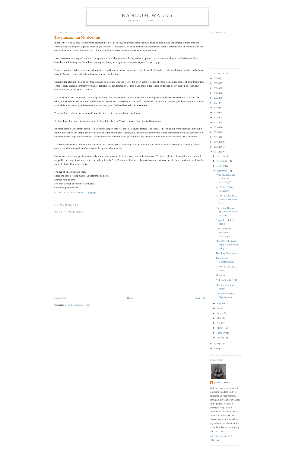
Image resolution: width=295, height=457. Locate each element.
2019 (216, 112)
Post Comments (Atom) (79, 304)
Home (130, 297)
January (221, 337)
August (220, 303)
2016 (216, 127)
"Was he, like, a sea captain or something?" (225, 178)
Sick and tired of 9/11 (226, 280)
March (220, 327)
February (221, 332)
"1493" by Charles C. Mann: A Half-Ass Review (226, 199)
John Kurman (222, 383)
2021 (216, 102)
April (220, 322)
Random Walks (147, 15)
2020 (216, 107)
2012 (216, 146)
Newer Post (60, 297)
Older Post (200, 297)
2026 (216, 78)
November (222, 160)
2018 (216, 117)
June (219, 313)
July (219, 308)
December (222, 156)
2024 (216, 88)
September (222, 170)
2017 (216, 122)
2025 (216, 83)
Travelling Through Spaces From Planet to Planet (227, 211)
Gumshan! (221, 275)
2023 (216, 92)
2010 (216, 343)
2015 (216, 132)
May (219, 318)
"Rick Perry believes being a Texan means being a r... (227, 244)
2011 (216, 151)
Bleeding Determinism (227, 253)
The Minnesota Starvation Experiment (223, 232)
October (221, 165)
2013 (216, 141)
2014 (216, 137)
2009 (216, 348)
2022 (216, 97)
